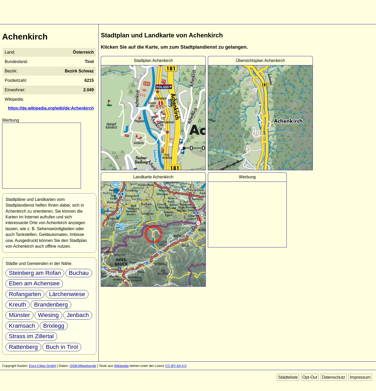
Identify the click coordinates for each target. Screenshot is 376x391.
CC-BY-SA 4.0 (175, 366)
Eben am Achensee (34, 283)
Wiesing (48, 315)
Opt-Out (309, 377)
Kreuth (17, 304)
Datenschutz (333, 377)
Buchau (79, 273)
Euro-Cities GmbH (42, 366)
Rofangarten (25, 294)
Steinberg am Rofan (35, 273)
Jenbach (78, 315)
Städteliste (288, 377)
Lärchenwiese (67, 294)
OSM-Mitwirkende (83, 366)
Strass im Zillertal (31, 336)
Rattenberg (23, 347)
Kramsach (22, 325)
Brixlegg (53, 325)
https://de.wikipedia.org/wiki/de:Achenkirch (51, 108)
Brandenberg (51, 304)
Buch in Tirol (62, 347)
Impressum (360, 377)
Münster (19, 315)
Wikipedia (121, 366)
